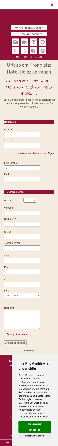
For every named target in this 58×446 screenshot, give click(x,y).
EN (25, 56)
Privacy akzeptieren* (17, 334)
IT (22, 56)
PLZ (6, 267)
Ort (5, 279)
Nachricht (9, 308)
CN (40, 56)
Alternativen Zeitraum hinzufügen (35, 153)
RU (35, 56)
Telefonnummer (12, 243)
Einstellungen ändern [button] (34, 436)
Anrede (8, 200)
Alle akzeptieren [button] (34, 424)
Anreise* (8, 129)
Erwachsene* (11, 163)
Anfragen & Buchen (31, 27)
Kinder (7, 174)
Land (6, 290)
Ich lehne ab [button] (34, 430)
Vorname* (9, 208)
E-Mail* (8, 231)
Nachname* (10, 219)
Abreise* (8, 140)
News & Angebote (30, 33)
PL (31, 56)
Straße (7, 255)
